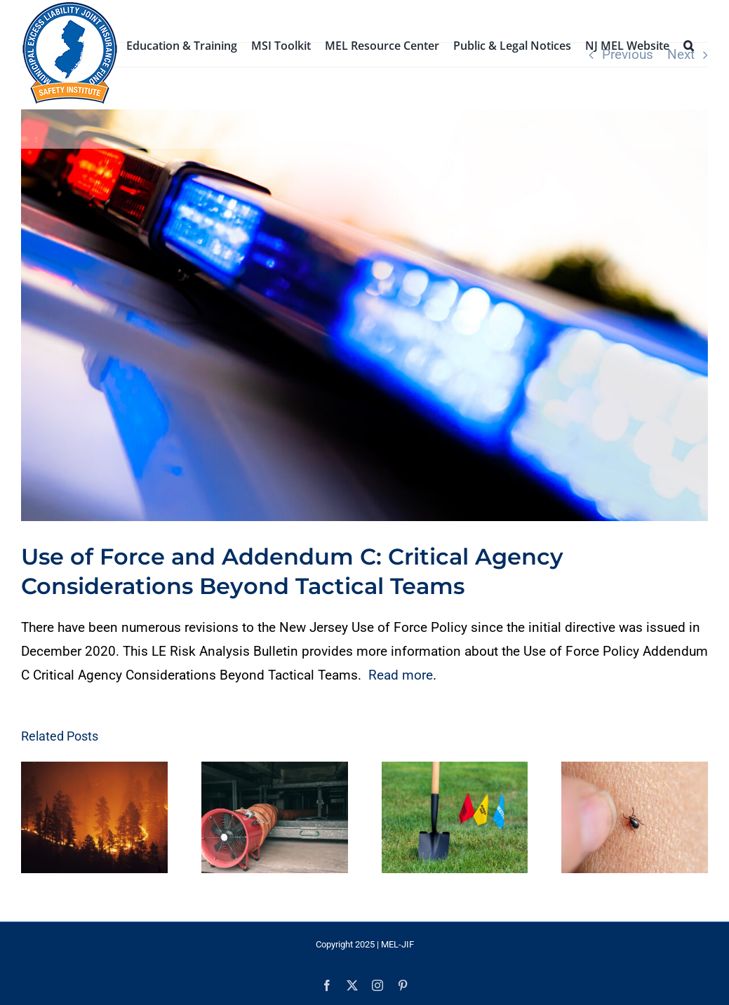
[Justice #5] (364, 315)
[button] (688, 44)
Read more (400, 675)
